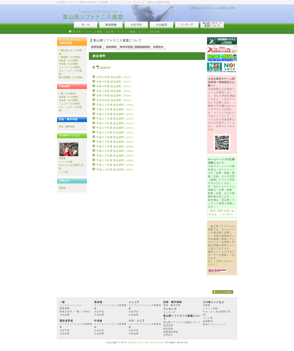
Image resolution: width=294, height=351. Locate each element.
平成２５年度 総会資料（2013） (115, 127)
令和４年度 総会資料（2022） (114, 86)
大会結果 (65, 314)
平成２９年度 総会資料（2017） (115, 109)
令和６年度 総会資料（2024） (114, 77)
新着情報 (65, 308)
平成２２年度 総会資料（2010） (115, 141)
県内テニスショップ (214, 324)
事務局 (62, 188)
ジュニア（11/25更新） (70, 67)
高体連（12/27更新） (69, 60)
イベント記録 (65, 161)
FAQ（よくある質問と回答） (221, 8)
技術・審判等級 (67, 126)
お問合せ (168, 335)
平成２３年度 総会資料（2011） (115, 137)
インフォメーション (71, 305)
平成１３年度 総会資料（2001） (115, 169)
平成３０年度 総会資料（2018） (115, 104)
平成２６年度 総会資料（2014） (115, 123)
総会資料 (168, 328)
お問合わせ (196, 8)
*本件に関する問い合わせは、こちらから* (221, 212)
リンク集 (63, 172)
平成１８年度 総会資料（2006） (115, 160)
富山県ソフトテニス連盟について (126, 31)
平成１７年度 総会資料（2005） (115, 164)
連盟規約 (103, 67)
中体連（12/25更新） (69, 64)
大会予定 (99, 311)
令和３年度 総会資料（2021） (114, 91)
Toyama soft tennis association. (146, 342)
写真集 (62, 158)
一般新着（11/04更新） (70, 57)
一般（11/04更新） (68, 93)
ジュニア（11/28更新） (70, 103)
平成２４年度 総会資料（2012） (115, 132)
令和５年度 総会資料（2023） (114, 81)
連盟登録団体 (170, 332)
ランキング (169, 312)
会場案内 (208, 321)
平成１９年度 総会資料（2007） (115, 155)
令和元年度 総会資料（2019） (114, 100)
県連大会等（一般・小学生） (76, 311)
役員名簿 (168, 325)
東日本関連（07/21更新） (71, 77)
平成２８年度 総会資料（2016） (115, 114)
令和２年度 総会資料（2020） (114, 95)
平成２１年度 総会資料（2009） (115, 146)
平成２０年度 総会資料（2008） (115, 150)
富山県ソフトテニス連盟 (87, 31)
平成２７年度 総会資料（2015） (115, 118)
